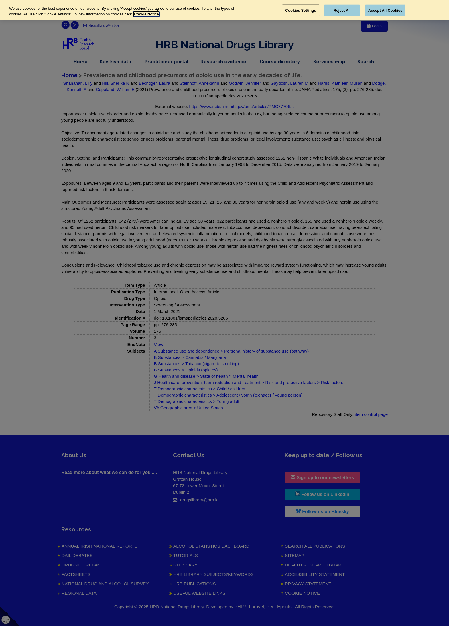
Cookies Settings (300, 10)
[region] (224, 10)
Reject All (342, 10)
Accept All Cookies (385, 10)
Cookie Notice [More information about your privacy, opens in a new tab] (146, 14)
